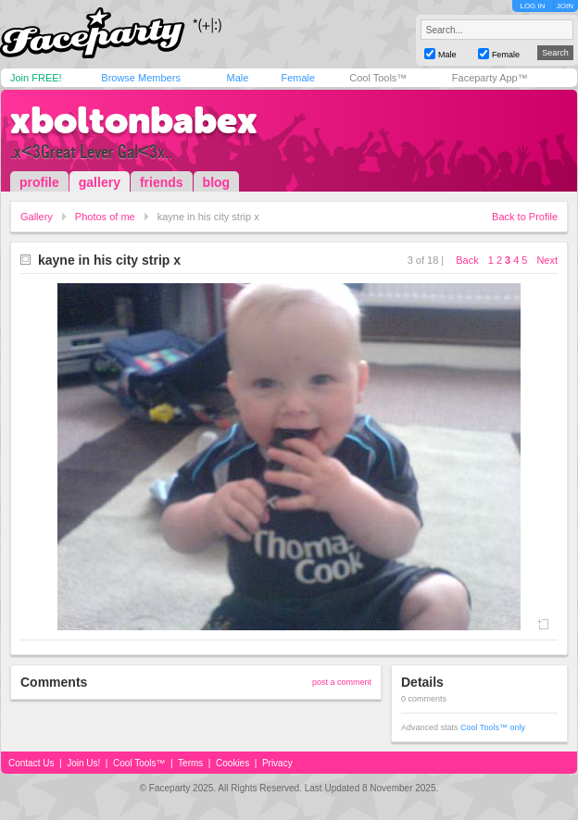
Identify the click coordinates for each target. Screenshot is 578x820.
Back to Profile (525, 216)
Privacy (277, 763)
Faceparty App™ (490, 77)
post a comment (341, 682)
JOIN (565, 6)
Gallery (36, 216)
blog (217, 182)
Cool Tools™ (378, 77)
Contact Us (31, 763)
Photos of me (105, 216)
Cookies (232, 763)
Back (467, 260)
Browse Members (141, 77)
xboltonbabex (134, 120)
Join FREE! (36, 77)
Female (298, 77)
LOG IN (532, 6)
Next (547, 260)
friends (161, 182)
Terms (190, 763)
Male (237, 77)
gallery (99, 182)
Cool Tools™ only (492, 727)
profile (39, 182)
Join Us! (83, 763)
